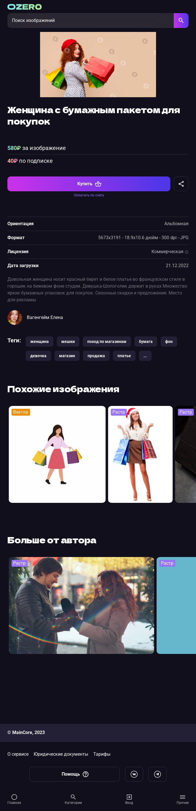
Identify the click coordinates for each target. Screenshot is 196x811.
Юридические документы (61, 754)
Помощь (75, 774)
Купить (89, 233)
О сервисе (18, 754)
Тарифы (101, 754)
